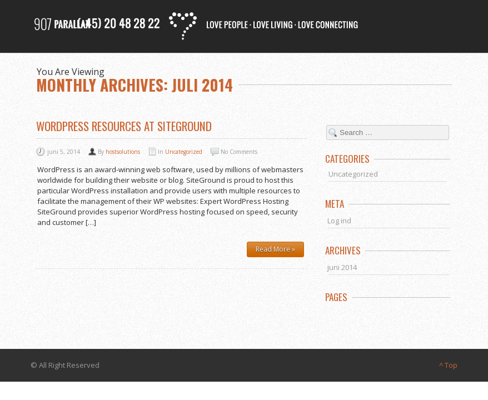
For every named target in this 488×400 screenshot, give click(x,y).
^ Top (448, 365)
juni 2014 (342, 267)
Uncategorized (183, 152)
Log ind (339, 221)
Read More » (275, 249)
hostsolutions (123, 152)
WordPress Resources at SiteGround (124, 125)
